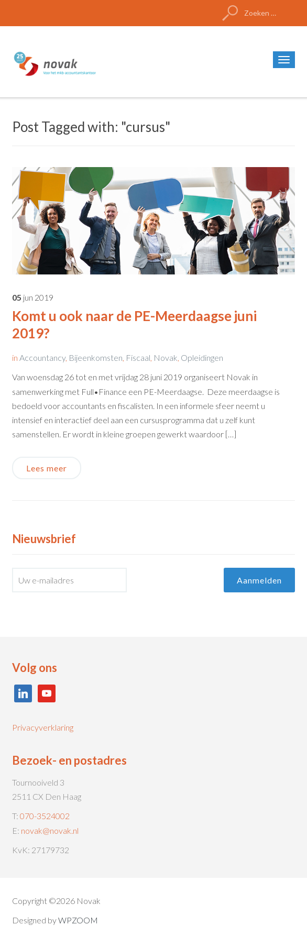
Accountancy (42, 357)
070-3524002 (45, 816)
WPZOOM (78, 920)
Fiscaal (138, 357)
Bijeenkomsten (96, 357)
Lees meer (46, 468)
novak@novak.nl (50, 830)
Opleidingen (202, 357)
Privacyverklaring (42, 727)
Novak (166, 357)
